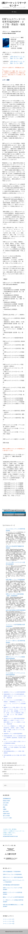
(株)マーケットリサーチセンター (14, 4)
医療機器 (9, 763)
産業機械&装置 (7, 798)
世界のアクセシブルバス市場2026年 (12, 874)
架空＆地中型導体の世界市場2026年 (16, 610)
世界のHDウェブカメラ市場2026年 (15, 579)
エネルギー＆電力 (7, 818)
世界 (5, 763)
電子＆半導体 (6, 815)
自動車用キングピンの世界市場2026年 (13, 733)
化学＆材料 (6, 803)
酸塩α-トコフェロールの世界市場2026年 (13, 897)
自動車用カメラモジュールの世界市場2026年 (15, 692)
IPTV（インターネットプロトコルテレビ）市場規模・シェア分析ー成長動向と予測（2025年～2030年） (15, 747)
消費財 (4, 809)
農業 (4, 807)
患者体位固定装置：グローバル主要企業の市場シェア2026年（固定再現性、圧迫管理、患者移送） (15, 737)
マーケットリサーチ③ (8, 923)
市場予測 (4, 767)
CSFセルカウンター (19, 765)
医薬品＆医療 (6, 800)
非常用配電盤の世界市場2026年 (11, 885)
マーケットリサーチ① (8, 919)
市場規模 (10, 767)
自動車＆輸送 (6, 813)
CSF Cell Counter (9, 765)
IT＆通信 (5, 805)
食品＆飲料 (6, 811)
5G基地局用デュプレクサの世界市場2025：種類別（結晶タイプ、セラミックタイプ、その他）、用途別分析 (15, 696)
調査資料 (14, 763)
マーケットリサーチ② (8, 921)
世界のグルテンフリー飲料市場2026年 (13, 877)
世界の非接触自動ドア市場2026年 (12, 871)
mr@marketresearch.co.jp (10, 836)
